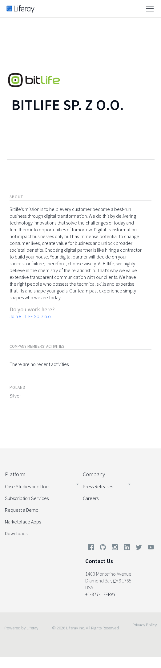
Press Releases (98, 486)
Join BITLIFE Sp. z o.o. (31, 316)
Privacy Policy (144, 625)
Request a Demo (21, 510)
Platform (15, 474)
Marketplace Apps (23, 522)
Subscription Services (27, 498)
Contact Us (99, 561)
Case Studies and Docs (27, 486)
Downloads (16, 533)
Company (94, 474)
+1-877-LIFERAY (100, 594)
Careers (91, 498)
